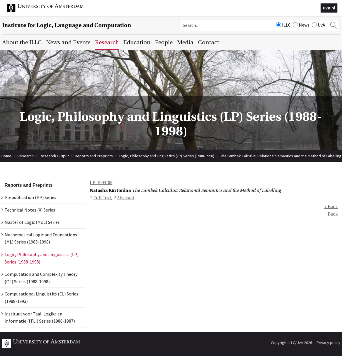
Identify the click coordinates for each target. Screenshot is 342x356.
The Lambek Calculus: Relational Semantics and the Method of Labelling (280, 155)
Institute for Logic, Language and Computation (66, 25)
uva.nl (329, 8)
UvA (318, 25)
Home (6, 155)
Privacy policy (328, 342)
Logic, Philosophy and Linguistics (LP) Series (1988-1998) (166, 155)
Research (25, 155)
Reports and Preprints (94, 155)
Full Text (102, 197)
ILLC (283, 25)
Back (333, 214)
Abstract (125, 197)
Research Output (54, 155)
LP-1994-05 (101, 182)
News (301, 25)
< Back (331, 206)
